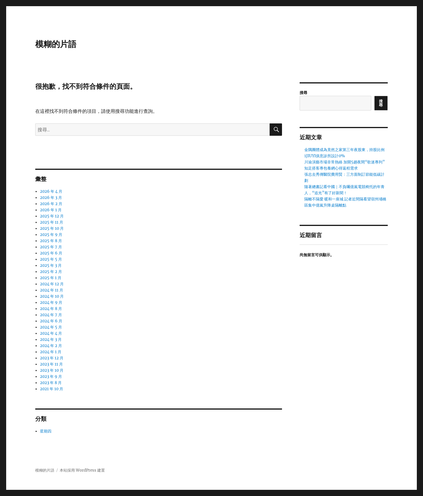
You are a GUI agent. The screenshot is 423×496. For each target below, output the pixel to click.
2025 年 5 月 (51, 259)
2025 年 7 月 (51, 246)
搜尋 (303, 92)
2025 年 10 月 (52, 228)
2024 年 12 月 (52, 283)
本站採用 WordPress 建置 (82, 470)
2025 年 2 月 (51, 271)
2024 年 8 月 (51, 308)
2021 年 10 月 (51, 388)
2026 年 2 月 (51, 203)
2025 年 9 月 (51, 234)
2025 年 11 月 (51, 222)
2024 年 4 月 (51, 333)
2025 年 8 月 (51, 240)
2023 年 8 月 (51, 382)
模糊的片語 (55, 44)
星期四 (45, 431)
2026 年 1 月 (51, 209)
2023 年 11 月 (51, 364)
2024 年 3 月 (51, 339)
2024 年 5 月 (51, 327)
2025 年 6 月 (51, 253)
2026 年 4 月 (51, 191)
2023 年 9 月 (51, 376)
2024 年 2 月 (51, 345)
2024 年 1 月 (50, 351)
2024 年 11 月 (51, 290)
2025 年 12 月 (52, 216)
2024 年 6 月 (51, 321)
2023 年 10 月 (51, 370)
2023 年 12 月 (51, 358)
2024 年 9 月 (51, 302)
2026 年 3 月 (51, 197)
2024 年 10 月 (52, 296)
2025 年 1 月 (50, 277)
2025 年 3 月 (51, 265)
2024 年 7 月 (51, 314)
